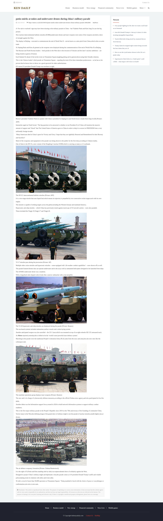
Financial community (105, 8)
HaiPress (95, 22)
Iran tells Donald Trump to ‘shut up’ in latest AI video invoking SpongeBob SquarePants (129, 33)
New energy (91, 8)
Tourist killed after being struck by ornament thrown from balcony (129, 40)
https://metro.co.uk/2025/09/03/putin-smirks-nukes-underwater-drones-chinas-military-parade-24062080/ (60, 22)
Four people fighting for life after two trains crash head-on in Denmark (130, 27)
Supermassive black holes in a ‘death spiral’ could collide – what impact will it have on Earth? (128, 60)
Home (67, 8)
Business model (78, 8)
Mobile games (132, 8)
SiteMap (97, 515)
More (142, 8)
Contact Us (145, 2)
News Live (120, 8)
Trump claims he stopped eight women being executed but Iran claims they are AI (130, 47)
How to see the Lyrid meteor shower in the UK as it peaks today (129, 53)
